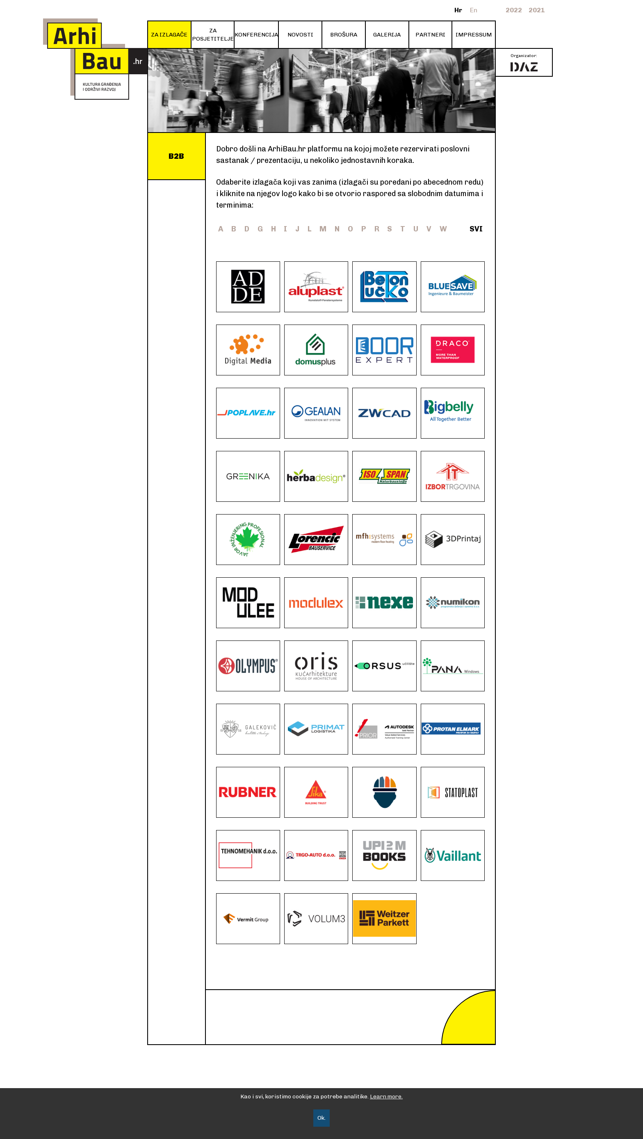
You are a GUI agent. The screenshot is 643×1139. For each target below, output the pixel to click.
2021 (537, 10)
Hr (458, 10)
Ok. (321, 1117)
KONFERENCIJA (256, 34)
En (473, 10)
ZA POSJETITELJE (213, 34)
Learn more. (386, 1096)
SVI (476, 228)
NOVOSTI (300, 34)
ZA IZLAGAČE (169, 34)
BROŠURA (343, 34)
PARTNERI (430, 34)
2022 (514, 10)
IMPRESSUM (474, 34)
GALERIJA (387, 34)
